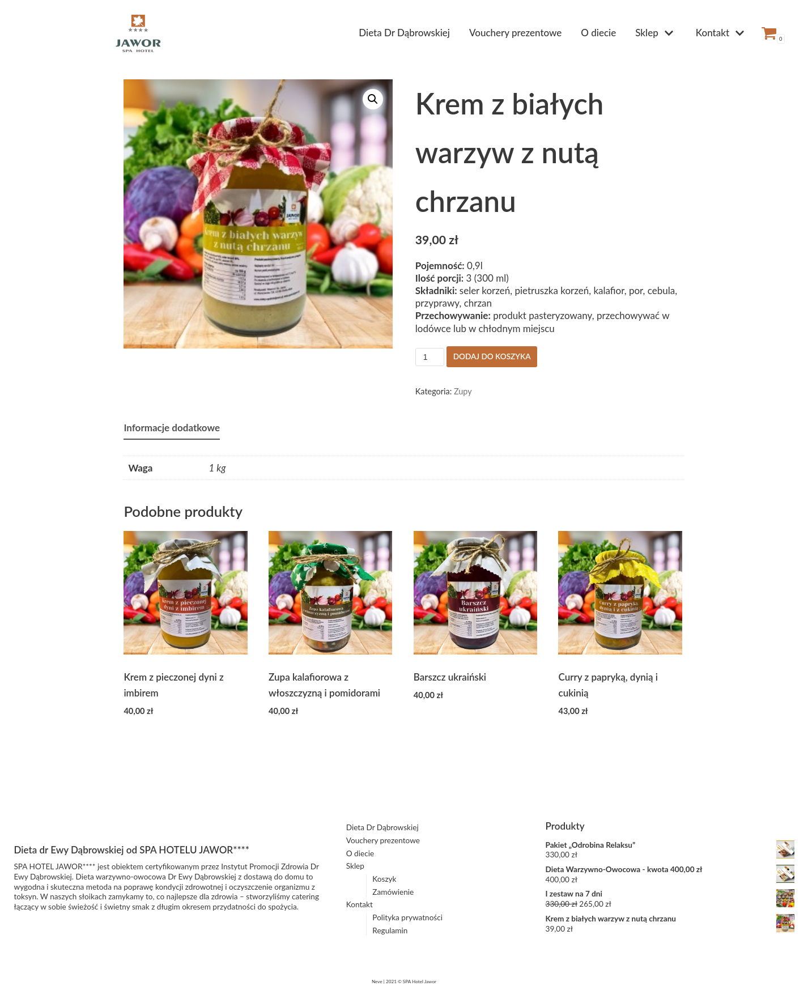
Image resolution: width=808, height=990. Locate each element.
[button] (373, 99)
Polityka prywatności (407, 917)
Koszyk (384, 878)
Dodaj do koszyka (492, 356)
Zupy (463, 391)
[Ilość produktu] (429, 357)
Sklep (355, 865)
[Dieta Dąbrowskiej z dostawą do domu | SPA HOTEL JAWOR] (138, 33)
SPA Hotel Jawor (419, 981)
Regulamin (389, 930)
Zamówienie (393, 891)
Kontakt (359, 904)
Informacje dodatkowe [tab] (172, 428)
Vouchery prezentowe (515, 33)
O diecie (598, 33)
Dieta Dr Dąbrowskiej (404, 33)
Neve (377, 981)
